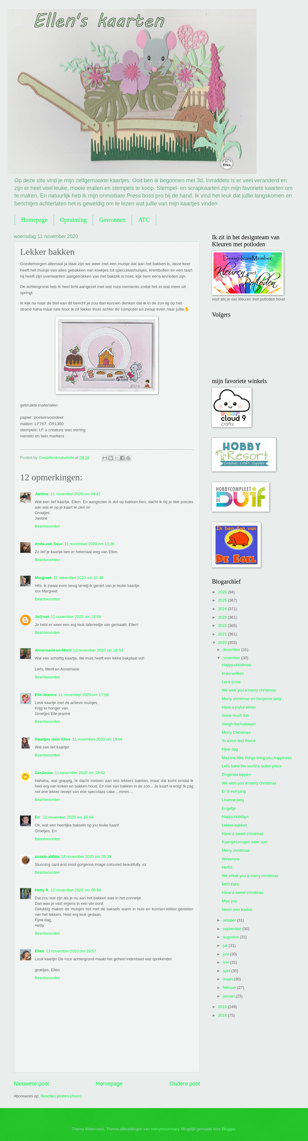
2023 (223, 617)
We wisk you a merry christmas (249, 690)
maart (228, 979)
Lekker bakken (234, 825)
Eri (38, 817)
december (232, 649)
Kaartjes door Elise (52, 739)
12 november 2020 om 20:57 (71, 951)
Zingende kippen (236, 774)
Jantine (41, 494)
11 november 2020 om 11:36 (89, 544)
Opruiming (73, 219)
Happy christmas (236, 665)
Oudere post (185, 1084)
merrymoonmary (165, 1129)
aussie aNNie (47, 856)
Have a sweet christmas (242, 833)
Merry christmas (236, 850)
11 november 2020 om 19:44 (68, 817)
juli (225, 945)
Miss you (229, 901)
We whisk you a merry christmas (250, 875)
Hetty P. (42, 890)
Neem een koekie (237, 909)
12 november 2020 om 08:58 (76, 890)
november (232, 658)
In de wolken (233, 673)
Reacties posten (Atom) (61, 1096)
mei (226, 962)
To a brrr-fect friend (238, 740)
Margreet (43, 577)
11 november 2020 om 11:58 (76, 616)
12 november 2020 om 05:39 (86, 856)
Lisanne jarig (233, 800)
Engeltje (229, 808)
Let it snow (231, 682)
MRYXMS (230, 884)
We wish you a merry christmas (249, 783)
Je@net (42, 616)
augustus (231, 937)
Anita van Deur (49, 544)
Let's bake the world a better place (251, 766)
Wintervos (230, 859)
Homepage (34, 219)
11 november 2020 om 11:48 (78, 577)
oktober (230, 920)
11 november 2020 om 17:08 (84, 694)
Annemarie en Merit (53, 650)
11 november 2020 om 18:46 (97, 739)
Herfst (227, 867)
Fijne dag (230, 749)
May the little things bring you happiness (257, 757)
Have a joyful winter (239, 707)
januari (229, 996)
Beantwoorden (47, 526)
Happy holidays (235, 816)
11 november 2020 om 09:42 (75, 494)
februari (230, 987)
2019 (223, 1006)
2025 (223, 600)
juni (226, 954)
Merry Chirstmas (236, 732)
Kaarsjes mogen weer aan (244, 842)
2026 (223, 592)
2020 (223, 642)
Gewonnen (112, 219)
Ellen (39, 951)
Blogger (228, 1129)
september (232, 928)
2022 (223, 625)
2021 (223, 634)
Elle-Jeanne (46, 694)
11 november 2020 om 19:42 (80, 772)
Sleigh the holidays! (239, 724)
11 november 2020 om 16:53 (98, 650)
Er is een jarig (234, 791)
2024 (223, 608)
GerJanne (44, 772)
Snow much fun (235, 715)
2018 (223, 1015)
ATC (144, 219)
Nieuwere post (31, 1084)
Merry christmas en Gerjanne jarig (251, 698)
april (227, 971)
